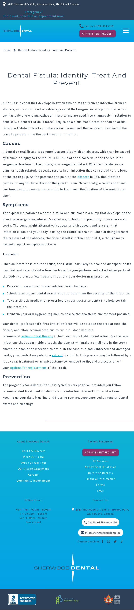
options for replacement (28, 368)
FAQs (100, 490)
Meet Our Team (33, 457)
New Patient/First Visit (100, 467)
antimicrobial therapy (37, 336)
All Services (100, 461)
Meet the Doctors (33, 451)
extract (57, 355)
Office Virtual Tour (33, 462)
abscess (83, 177)
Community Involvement (33, 480)
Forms (100, 484)
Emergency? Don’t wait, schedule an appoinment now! (34, 14)
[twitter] (115, 541)
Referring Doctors (100, 473)
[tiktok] (121, 541)
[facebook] (102, 541)
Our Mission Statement (33, 468)
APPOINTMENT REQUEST (97, 33)
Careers (33, 474)
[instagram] (108, 541)
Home (7, 50)
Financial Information (100, 478)
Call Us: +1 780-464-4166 (96, 26)
